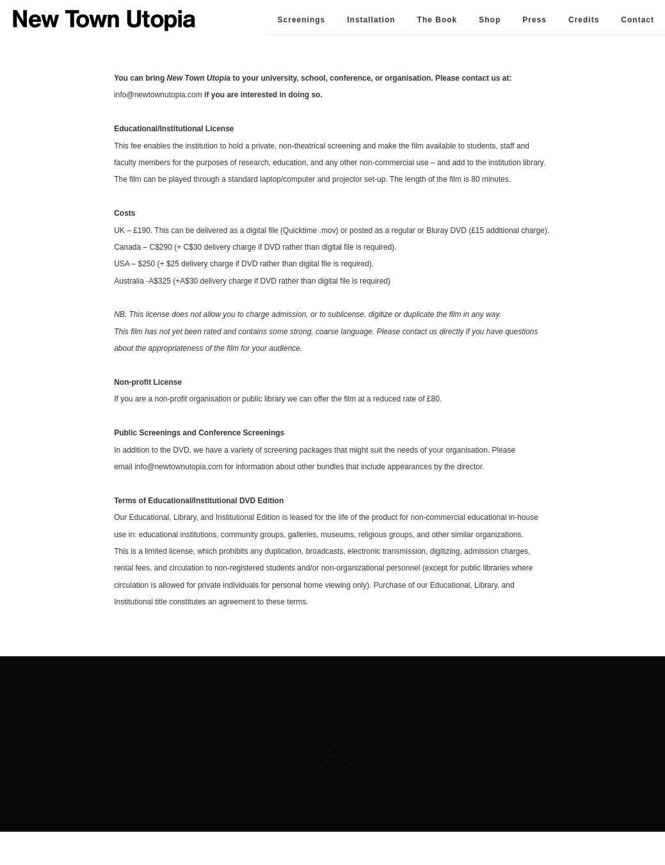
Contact (637, 19)
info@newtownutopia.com (159, 94)
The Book (437, 19)
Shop (490, 19)
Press (534, 19)
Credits (583, 19)
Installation (371, 19)
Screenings (302, 19)
